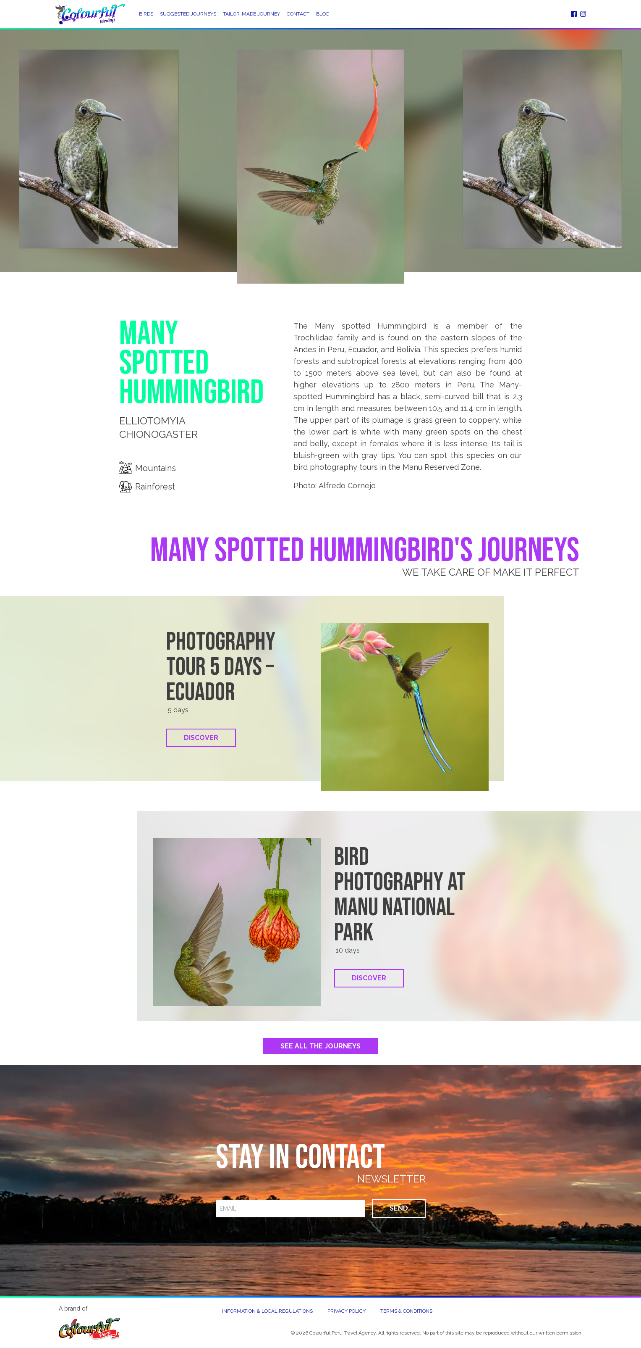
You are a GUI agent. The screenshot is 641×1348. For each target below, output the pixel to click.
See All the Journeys (320, 1046)
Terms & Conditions (406, 1311)
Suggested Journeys (188, 14)
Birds (146, 14)
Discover (201, 738)
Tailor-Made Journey (251, 14)
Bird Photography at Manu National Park (400, 895)
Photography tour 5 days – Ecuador (220, 667)
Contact (298, 14)
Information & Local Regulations (267, 1311)
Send (399, 1208)
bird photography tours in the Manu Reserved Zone (386, 467)
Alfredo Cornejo (347, 485)
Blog (323, 14)
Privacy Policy (346, 1311)
